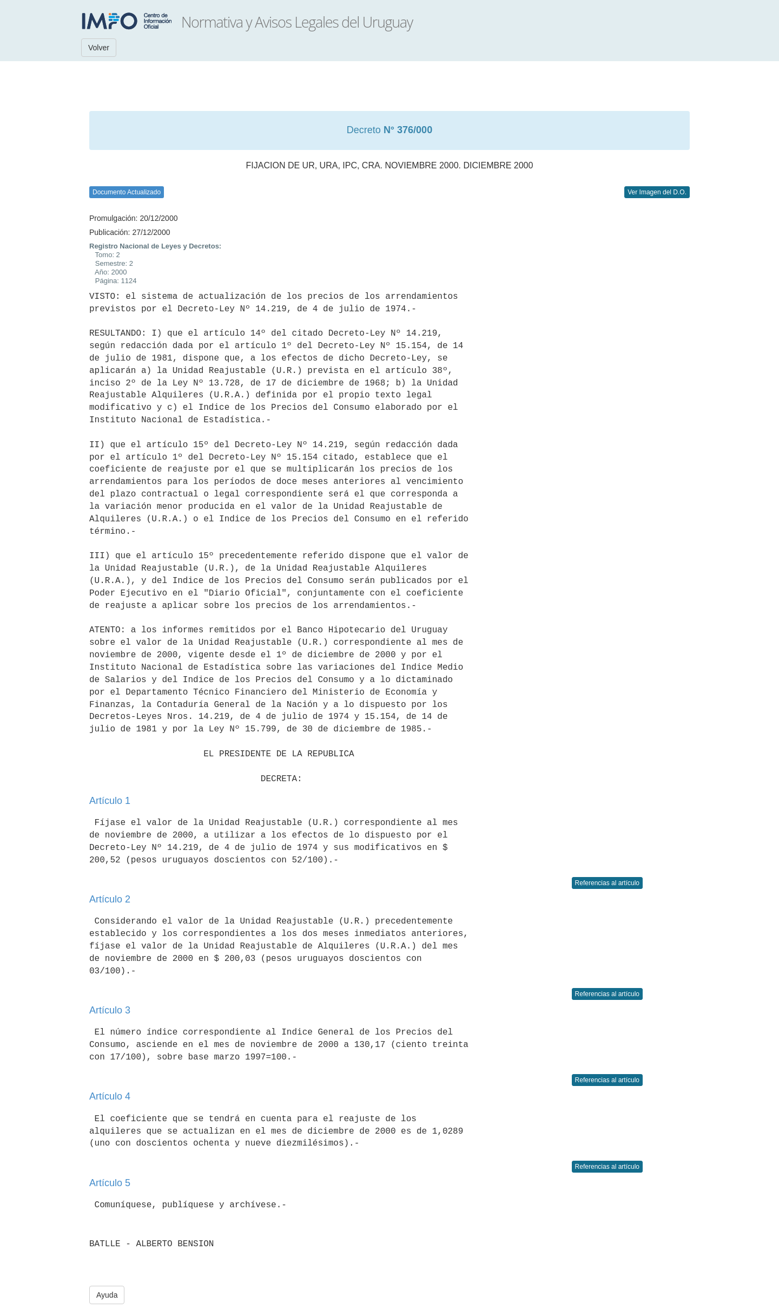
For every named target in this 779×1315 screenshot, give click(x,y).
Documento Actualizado (127, 192)
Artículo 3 (109, 1010)
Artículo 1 (109, 800)
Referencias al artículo (607, 883)
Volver (98, 47)
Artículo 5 (109, 1182)
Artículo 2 (109, 899)
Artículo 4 (109, 1096)
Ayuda (106, 1295)
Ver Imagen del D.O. (657, 192)
